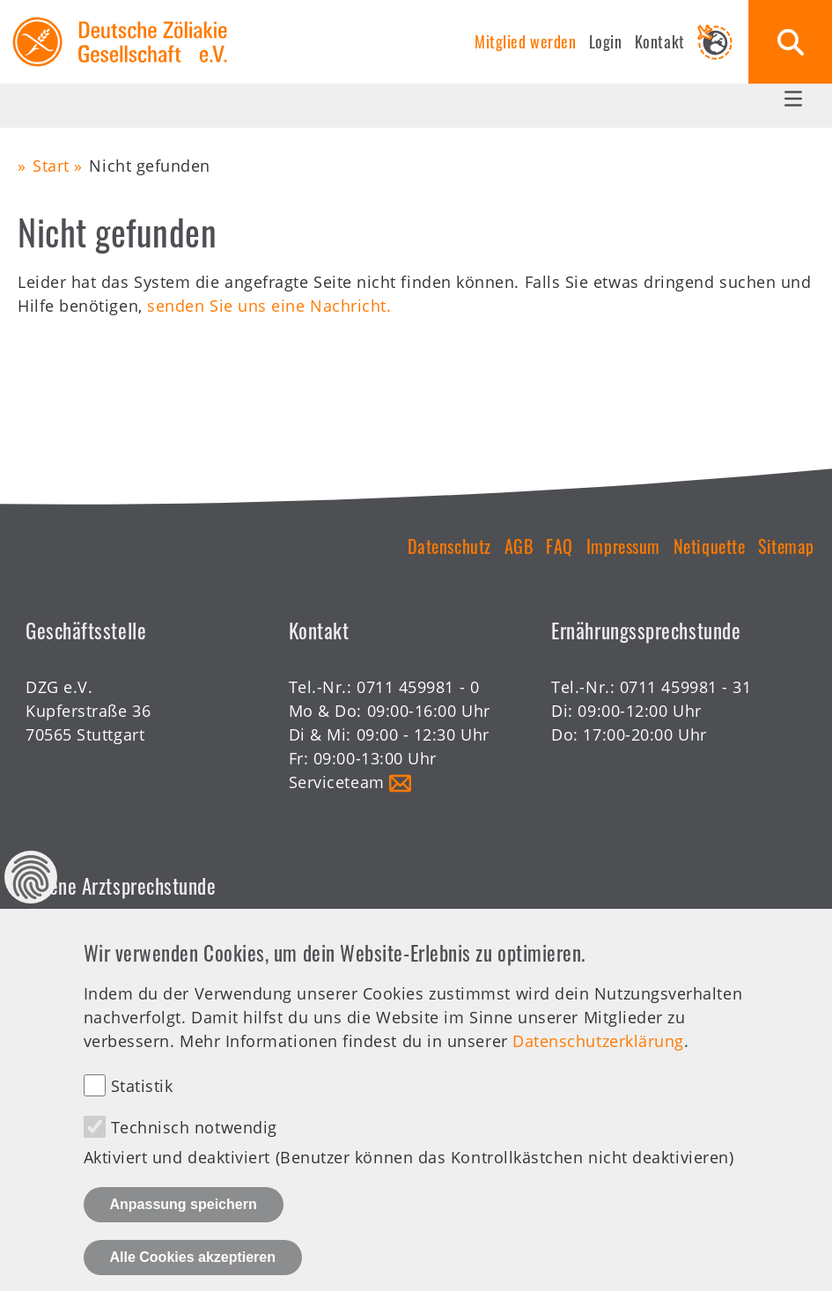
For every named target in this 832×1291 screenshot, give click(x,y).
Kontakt (660, 41)
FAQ (559, 546)
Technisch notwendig (194, 1150)
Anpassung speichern (183, 1227)
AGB (519, 546)
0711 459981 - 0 (418, 686)
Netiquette (709, 546)
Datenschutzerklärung (598, 1063)
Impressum (623, 546)
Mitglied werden (525, 41)
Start (51, 165)
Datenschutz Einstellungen (30, 900)
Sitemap (786, 546)
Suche (790, 42)
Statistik (142, 1108)
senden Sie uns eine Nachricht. (269, 305)
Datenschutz (449, 546)
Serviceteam (337, 782)
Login (605, 41)
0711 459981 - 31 (686, 686)
